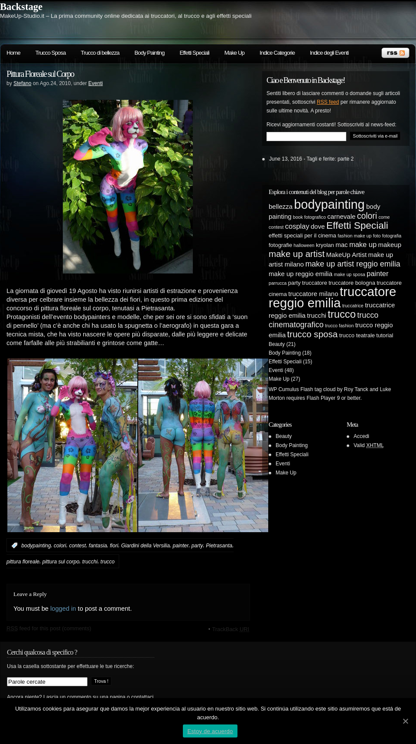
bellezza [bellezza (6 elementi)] (280, 206)
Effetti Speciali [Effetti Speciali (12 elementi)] (357, 225)
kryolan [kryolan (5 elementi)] (325, 245)
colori (60, 546)
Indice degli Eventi (329, 52)
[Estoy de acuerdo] (405, 721)
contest (77, 546)
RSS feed (328, 102)
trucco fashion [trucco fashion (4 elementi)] (339, 325)
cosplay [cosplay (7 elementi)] (297, 226)
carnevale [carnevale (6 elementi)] (341, 216)
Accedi (361, 436)
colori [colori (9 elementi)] (367, 216)
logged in (63, 608)
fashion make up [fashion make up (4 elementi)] (354, 235)
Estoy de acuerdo (210, 731)
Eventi (95, 83)
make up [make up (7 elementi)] (363, 244)
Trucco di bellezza (100, 52)
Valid (369, 445)
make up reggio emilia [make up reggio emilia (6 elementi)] (300, 273)
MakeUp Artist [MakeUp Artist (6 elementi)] (346, 254)
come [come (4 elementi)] (384, 217)
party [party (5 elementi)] (294, 283)
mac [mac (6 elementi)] (341, 244)
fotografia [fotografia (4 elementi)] (391, 235)
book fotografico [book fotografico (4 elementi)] (309, 217)
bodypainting (36, 546)
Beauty (277, 344)
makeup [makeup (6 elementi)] (389, 244)
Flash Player (320, 398)
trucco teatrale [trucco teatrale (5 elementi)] (357, 335)
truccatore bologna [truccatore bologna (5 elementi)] (351, 283)
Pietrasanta (219, 546)
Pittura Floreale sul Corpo (40, 74)
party (197, 546)
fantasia (98, 546)
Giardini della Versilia (145, 546)
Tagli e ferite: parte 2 (330, 159)
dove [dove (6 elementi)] (318, 226)
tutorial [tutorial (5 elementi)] (384, 335)
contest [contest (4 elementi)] (276, 227)
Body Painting (149, 52)
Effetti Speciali (194, 52)
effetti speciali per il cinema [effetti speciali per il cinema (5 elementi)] (302, 235)
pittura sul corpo (60, 562)
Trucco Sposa (51, 52)
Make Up (234, 52)
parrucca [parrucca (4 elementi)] (277, 283)
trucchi (90, 562)
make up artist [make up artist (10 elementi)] (297, 254)
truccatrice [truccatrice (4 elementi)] (353, 305)
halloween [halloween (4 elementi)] (304, 245)
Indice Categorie (277, 52)
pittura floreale (22, 562)
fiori (114, 546)
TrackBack (230, 629)
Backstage (21, 6)
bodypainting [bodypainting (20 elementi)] (329, 204)
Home (13, 52)
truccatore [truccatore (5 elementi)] (314, 283)
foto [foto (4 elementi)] (377, 235)
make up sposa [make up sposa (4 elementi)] (349, 274)
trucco (108, 562)
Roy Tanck (356, 389)
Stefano (22, 83)
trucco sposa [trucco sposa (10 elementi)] (312, 334)
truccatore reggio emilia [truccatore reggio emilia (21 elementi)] (332, 297)
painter (180, 546)
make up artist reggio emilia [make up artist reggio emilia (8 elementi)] (352, 264)
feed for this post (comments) (48, 628)
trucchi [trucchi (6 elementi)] (316, 315)
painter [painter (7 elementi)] (377, 273)
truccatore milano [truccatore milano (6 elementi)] (313, 293)
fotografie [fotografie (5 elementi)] (280, 245)
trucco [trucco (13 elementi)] (342, 314)
